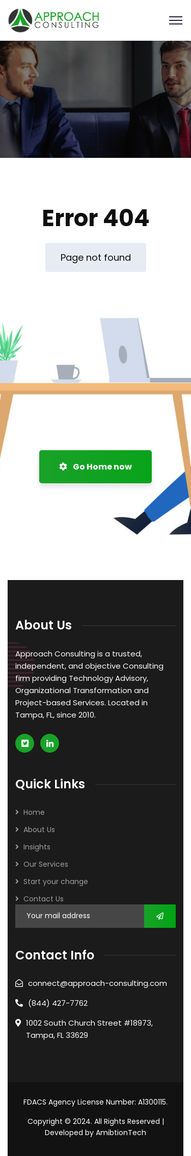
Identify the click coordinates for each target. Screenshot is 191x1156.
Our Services (45, 864)
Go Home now (95, 467)
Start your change (55, 881)
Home (34, 812)
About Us (39, 829)
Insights (36, 847)
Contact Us (43, 899)
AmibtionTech (121, 1132)
